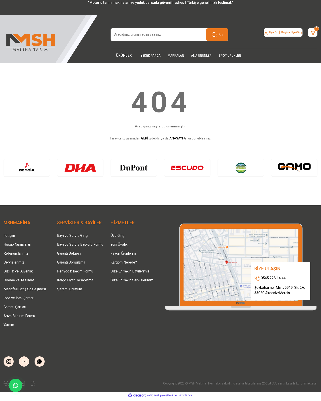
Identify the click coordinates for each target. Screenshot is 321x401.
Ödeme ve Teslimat (19, 280)
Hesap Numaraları (17, 244)
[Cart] (309, 34)
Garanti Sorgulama (71, 262)
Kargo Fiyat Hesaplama (75, 280)
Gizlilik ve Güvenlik (18, 271)
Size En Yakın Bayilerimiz (130, 271)
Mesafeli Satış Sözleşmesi (25, 289)
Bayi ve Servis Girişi (72, 235)
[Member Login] (268, 34)
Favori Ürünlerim (123, 253)
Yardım (9, 325)
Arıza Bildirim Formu (19, 316)
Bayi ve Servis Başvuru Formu (80, 244)
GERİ (144, 138)
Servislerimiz (14, 262)
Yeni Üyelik (119, 244)
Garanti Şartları (15, 307)
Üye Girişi (118, 235)
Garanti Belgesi (69, 253)
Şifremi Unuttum (69, 289)
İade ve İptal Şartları (19, 298)
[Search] (169, 34)
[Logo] (31, 41)
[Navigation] (124, 55)
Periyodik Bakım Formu (75, 271)
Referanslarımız (16, 253)
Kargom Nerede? (124, 262)
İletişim (9, 235)
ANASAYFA (177, 138)
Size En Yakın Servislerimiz (132, 280)
